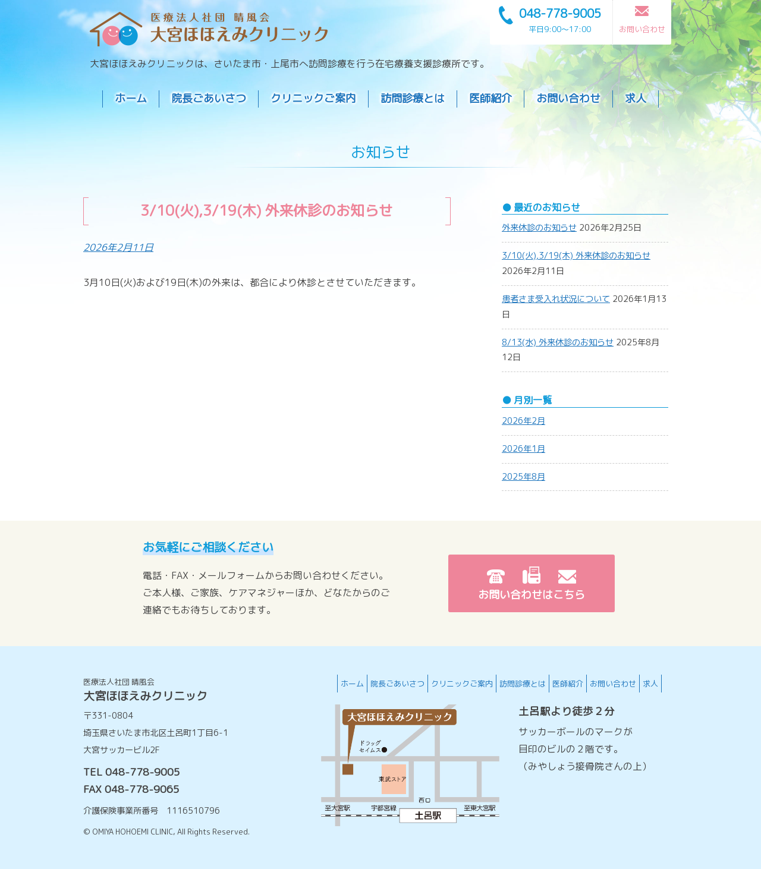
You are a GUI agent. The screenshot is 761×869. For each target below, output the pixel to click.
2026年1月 (523, 449)
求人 (635, 98)
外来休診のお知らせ (539, 228)
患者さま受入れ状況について (556, 299)
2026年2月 (523, 421)
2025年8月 (523, 477)
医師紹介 (490, 98)
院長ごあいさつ (208, 98)
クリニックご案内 (313, 98)
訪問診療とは (412, 98)
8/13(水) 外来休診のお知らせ (558, 342)
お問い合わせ (568, 98)
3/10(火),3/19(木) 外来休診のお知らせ (576, 256)
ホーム (131, 98)
